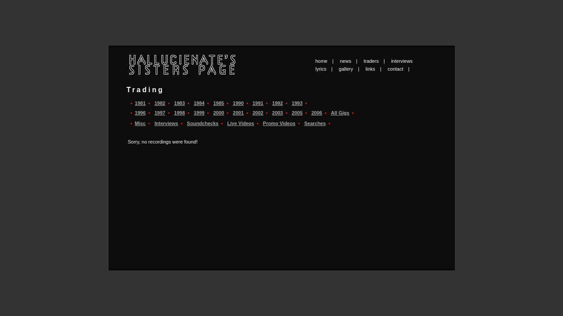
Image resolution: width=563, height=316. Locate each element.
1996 (140, 112)
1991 (257, 103)
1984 (199, 103)
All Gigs (340, 112)
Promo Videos (279, 123)
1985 (218, 103)
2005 (297, 112)
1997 (159, 112)
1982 (159, 103)
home (321, 61)
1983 (179, 103)
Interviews (166, 123)
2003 (277, 112)
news (345, 61)
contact (395, 69)
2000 (218, 112)
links (370, 69)
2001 (238, 112)
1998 (179, 112)
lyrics (320, 69)
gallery (346, 69)
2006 (316, 112)
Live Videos (240, 123)
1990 (238, 103)
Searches (315, 123)
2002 (257, 112)
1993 (297, 103)
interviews (402, 61)
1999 (199, 112)
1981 (140, 103)
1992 (277, 103)
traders (371, 61)
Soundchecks (203, 123)
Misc (140, 123)
